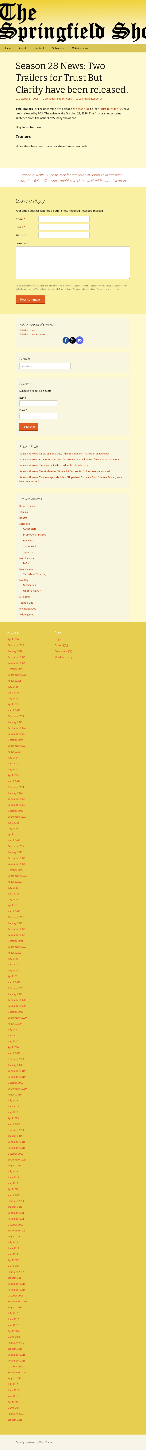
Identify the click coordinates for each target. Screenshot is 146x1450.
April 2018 (13, 1189)
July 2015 (13, 1384)
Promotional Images (34, 534)
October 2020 (15, 1011)
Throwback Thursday (35, 574)
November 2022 (16, 864)
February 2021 (16, 988)
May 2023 (13, 828)
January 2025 (15, 722)
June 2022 (13, 893)
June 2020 (13, 1035)
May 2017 (13, 1254)
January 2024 (15, 793)
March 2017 (14, 1266)
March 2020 (14, 1053)
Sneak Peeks (64, 98)
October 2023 (15, 810)
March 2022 (14, 911)
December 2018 (16, 1142)
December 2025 (16, 657)
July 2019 (13, 1100)
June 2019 (13, 1106)
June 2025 (13, 692)
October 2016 (15, 1295)
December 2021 (16, 929)
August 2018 (14, 1165)
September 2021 (17, 946)
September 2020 (17, 1017)
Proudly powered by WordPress (34, 1442)
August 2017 (14, 1236)
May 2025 (13, 698)
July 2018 (13, 1171)
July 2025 (13, 686)
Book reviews (27, 506)
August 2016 (14, 1307)
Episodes (50, 98)
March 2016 (14, 1337)
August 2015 (14, 1378)
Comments (63, 651)
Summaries (29, 585)
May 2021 (13, 970)
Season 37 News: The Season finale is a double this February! (53, 465)
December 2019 (16, 1071)
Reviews (28, 540)
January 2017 (15, 1278)
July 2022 (13, 887)
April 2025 (13, 704)
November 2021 (16, 935)
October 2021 (15, 941)
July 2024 (13, 757)
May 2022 (13, 899)
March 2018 (14, 1195)
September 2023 (17, 816)
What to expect (31, 591)
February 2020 (16, 1059)
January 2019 (15, 1136)
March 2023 (14, 840)
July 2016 (13, 1313)
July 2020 (13, 1029)
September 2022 (17, 875)
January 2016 (15, 1348)
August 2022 (14, 881)
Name (20, 219)
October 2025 (15, 669)
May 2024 (13, 769)
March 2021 (14, 982)
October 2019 (15, 1082)
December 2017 (16, 1212)
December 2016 (16, 1283)
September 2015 (17, 1372)
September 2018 (17, 1159)
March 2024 (14, 781)
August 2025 (14, 680)
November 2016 (16, 1289)
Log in (58, 639)
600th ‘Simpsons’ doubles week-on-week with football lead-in (82, 180)
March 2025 (14, 710)
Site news (25, 596)
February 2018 (16, 1201)
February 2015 (16, 1413)
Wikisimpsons (80, 48)
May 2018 (13, 1183)
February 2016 (16, 1343)
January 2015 (15, 1419)
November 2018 (16, 1147)
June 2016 (13, 1319)
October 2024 (15, 739)
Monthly (23, 580)
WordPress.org (63, 657)
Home (7, 48)
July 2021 (13, 958)
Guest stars (29, 528)
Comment (22, 243)
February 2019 (16, 1130)
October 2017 (15, 1224)
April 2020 (13, 1047)
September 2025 (17, 674)
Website (21, 235)
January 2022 (15, 923)
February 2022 (16, 917)
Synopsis (28, 552)
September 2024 (17, 745)
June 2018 (13, 1177)
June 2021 (13, 964)
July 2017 (13, 1242)
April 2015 (13, 1402)
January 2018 (15, 1207)
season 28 (82, 109)
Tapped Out (26, 602)
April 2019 (13, 1118)
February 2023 (16, 846)
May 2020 (13, 1041)
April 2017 (13, 1260)
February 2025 (16, 716)
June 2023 (13, 822)
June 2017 (13, 1248)
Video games (26, 614)
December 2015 (16, 1354)
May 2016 (13, 1325)
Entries (61, 645)
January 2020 (15, 1065)
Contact (39, 48)
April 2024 (13, 775)
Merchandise (26, 558)
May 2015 (13, 1396)
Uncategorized (27, 608)
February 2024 (16, 787)
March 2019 (14, 1124)
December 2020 (16, 1000)
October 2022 (15, 870)
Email (20, 227)
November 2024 (16, 734)
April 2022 (13, 905)
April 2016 (13, 1331)
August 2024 (14, 751)
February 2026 (16, 645)
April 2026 (13, 639)
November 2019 (16, 1076)
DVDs (26, 563)
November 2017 (16, 1218)
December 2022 (16, 858)
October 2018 (15, 1153)
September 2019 (17, 1088)
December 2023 (16, 799)
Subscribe (58, 48)
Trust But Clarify (110, 109)
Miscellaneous (27, 569)
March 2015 (14, 1408)
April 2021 (13, 976)
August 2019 (14, 1094)
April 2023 (13, 834)
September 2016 (17, 1301)
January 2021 (15, 994)
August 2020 (14, 1023)
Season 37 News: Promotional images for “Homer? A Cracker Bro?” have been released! (69, 459)
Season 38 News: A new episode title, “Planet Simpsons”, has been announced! (64, 453)
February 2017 (16, 1272)
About (22, 48)
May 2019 (13, 1112)
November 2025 (16, 663)
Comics (23, 512)
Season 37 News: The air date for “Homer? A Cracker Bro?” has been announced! (64, 471)
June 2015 (13, 1390)
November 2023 (16, 805)
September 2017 (17, 1230)
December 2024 (16, 728)
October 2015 (15, 1366)
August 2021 (14, 952)
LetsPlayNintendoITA (90, 98)
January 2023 (15, 852)
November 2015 (16, 1360)
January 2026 (15, 651)
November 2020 (16, 1006)
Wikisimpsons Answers (32, 334)
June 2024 (13, 763)
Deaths (23, 518)
